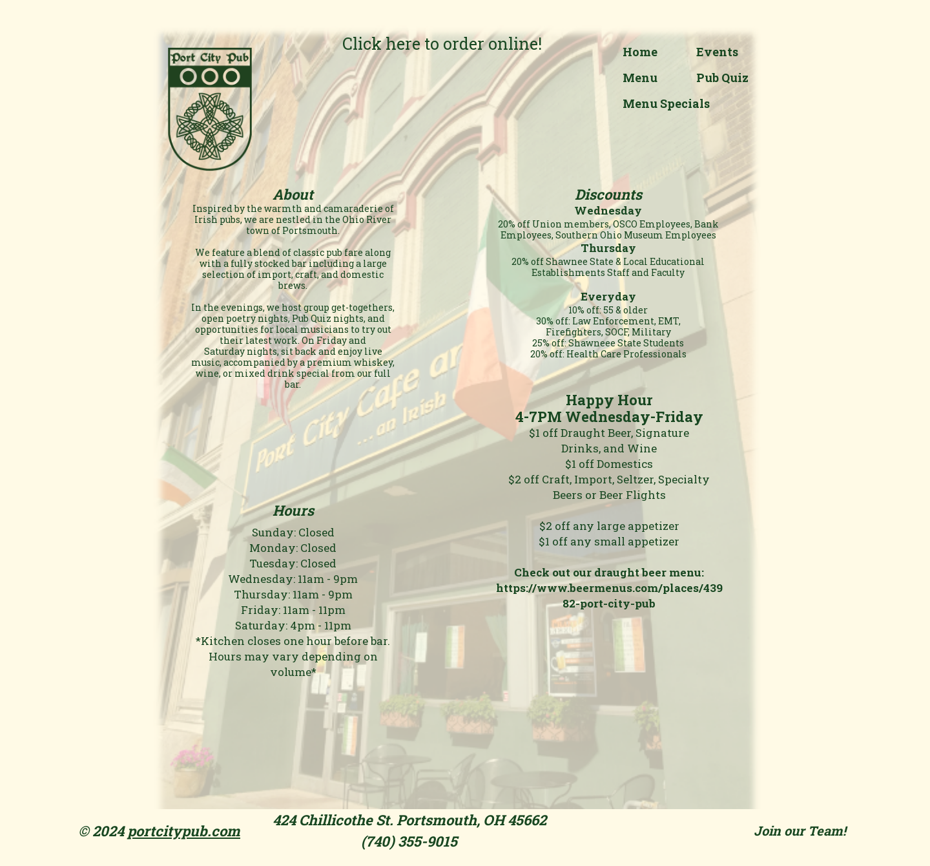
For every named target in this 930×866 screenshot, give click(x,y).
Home (640, 51)
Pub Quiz (722, 77)
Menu (640, 77)
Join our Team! (800, 830)
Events (717, 51)
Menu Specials (666, 103)
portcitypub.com (183, 830)
